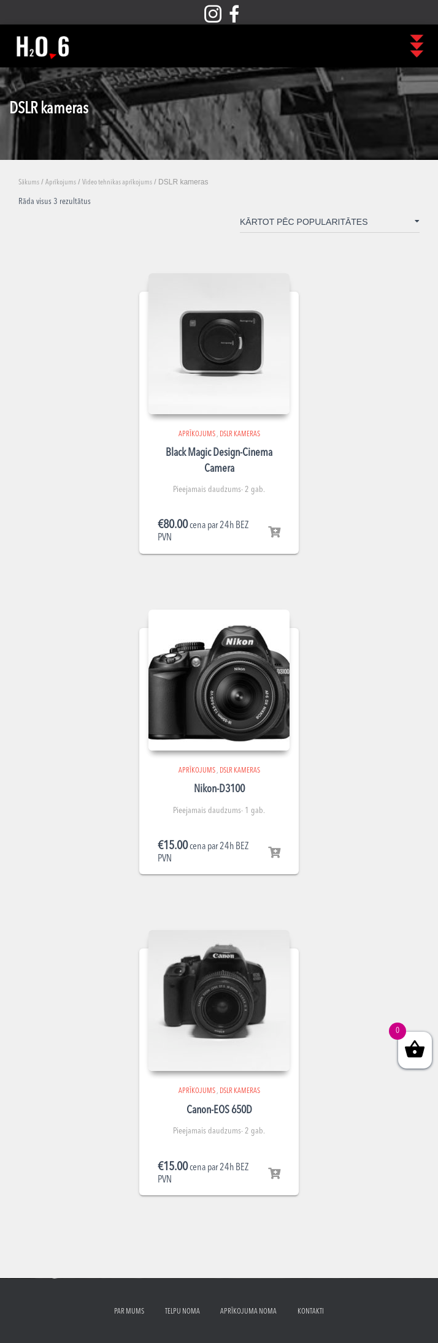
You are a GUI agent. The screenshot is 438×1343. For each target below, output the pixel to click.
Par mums (129, 1311)
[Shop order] (330, 224)
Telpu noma (182, 1311)
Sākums (28, 182)
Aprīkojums (60, 182)
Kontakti (311, 1311)
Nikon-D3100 (219, 789)
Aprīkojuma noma (248, 1311)
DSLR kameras (240, 434)
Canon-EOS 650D (219, 1110)
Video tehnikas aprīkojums (117, 182)
